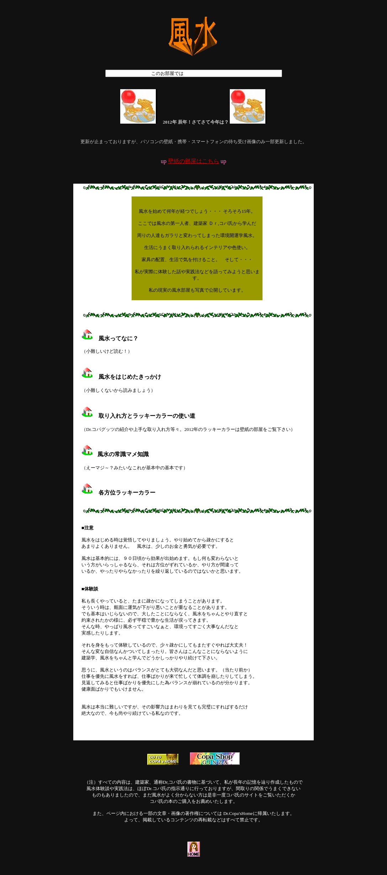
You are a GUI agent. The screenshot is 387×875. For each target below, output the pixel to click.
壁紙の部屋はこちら (193, 161)
